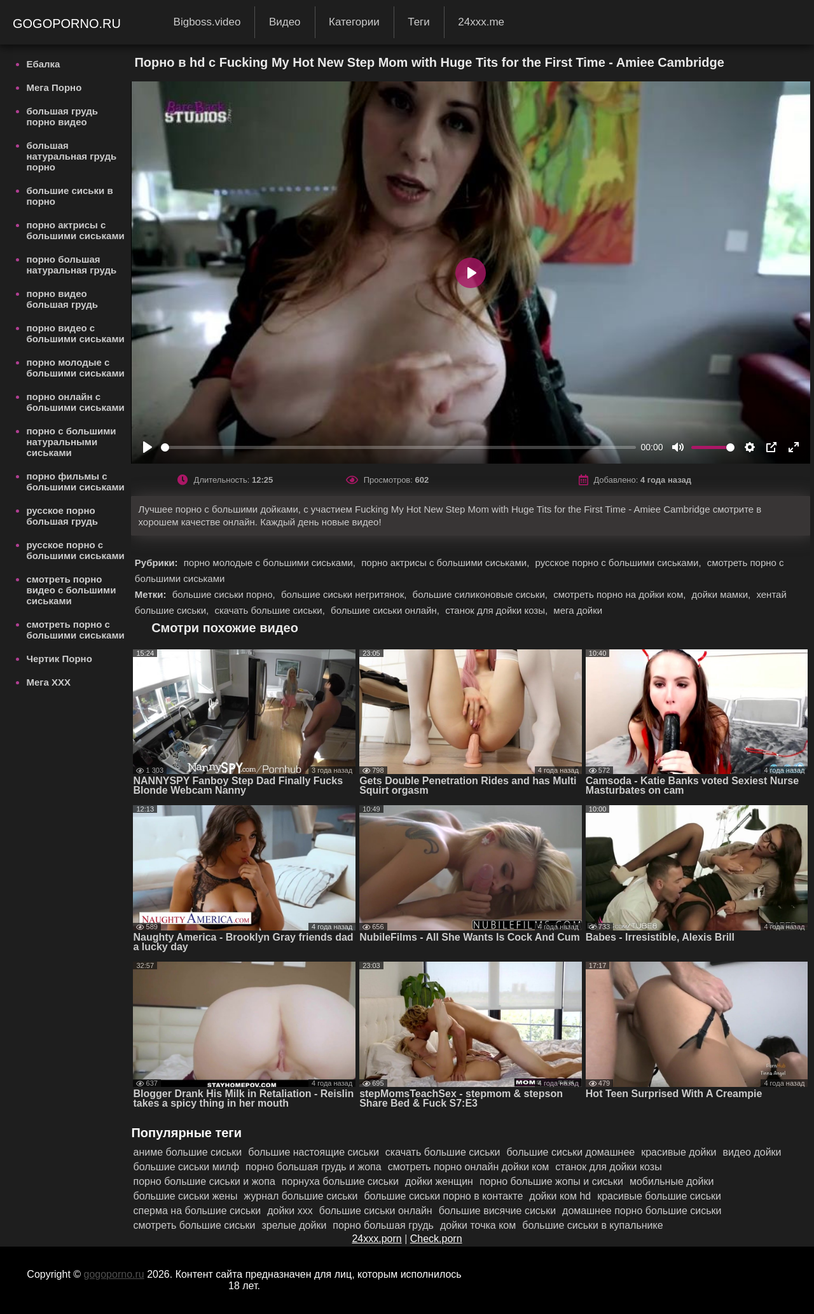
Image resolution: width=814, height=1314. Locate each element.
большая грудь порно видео (62, 116)
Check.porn (436, 1238)
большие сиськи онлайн (375, 1210)
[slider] (398, 447)
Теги (419, 22)
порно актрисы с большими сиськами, (446, 562)
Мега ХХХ (48, 682)
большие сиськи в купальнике (592, 1225)
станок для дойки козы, (497, 610)
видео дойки (751, 1152)
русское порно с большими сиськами (75, 550)
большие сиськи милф (186, 1166)
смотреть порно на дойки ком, (620, 594)
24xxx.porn (376, 1238)
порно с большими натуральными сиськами (71, 441)
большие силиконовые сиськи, (482, 594)
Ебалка (43, 64)
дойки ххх (290, 1210)
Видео (285, 22)
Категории (354, 22)
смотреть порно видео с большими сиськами (71, 590)
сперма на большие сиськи (197, 1210)
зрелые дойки (293, 1225)
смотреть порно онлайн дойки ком (468, 1166)
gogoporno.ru (69, 24)
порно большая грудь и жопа (313, 1166)
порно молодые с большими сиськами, (271, 562)
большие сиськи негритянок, (345, 594)
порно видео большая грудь (62, 299)
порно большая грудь (383, 1225)
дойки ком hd (560, 1196)
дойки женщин (439, 1181)
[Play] (147, 447)
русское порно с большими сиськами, (619, 562)
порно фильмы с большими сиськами (75, 481)
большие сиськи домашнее (570, 1152)
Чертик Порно (59, 658)
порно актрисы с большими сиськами (75, 230)
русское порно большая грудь (62, 516)
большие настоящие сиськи (313, 1152)
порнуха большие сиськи (340, 1181)
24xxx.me (481, 22)
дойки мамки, (723, 594)
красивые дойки (678, 1152)
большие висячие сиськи (497, 1210)
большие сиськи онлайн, (386, 610)
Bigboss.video (207, 22)
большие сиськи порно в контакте (443, 1196)
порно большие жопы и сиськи (551, 1181)
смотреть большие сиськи (194, 1225)
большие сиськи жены (185, 1196)
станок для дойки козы (608, 1166)
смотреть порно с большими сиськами (75, 629)
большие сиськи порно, (225, 594)
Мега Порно (53, 87)
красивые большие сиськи (659, 1196)
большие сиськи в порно (69, 196)
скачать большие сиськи (442, 1152)
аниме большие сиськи (187, 1152)
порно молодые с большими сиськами (75, 367)
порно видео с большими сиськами (75, 333)
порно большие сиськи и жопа (204, 1181)
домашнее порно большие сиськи (641, 1210)
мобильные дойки (672, 1181)
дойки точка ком (478, 1225)
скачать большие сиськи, (271, 610)
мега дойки (577, 610)
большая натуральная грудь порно (71, 156)
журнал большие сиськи (301, 1196)
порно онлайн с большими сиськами (75, 402)
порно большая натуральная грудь (71, 264)
